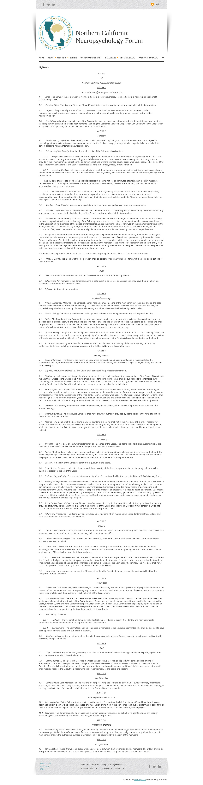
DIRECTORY (45, 763)
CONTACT (44, 766)
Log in (157, 4)
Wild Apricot (140, 779)
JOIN (42, 769)
